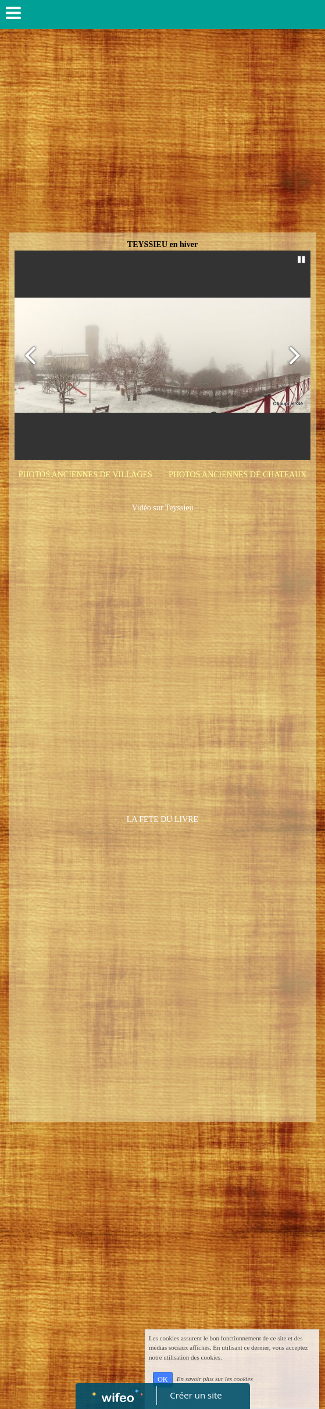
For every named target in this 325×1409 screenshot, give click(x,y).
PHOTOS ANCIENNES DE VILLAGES (85, 474)
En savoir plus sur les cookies (215, 1378)
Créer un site (196, 1395)
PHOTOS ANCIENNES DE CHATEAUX (237, 474)
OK (163, 1379)
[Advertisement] (162, 145)
